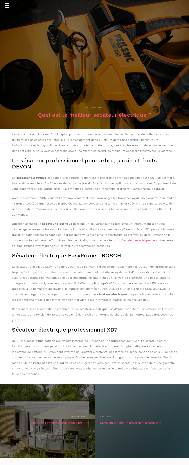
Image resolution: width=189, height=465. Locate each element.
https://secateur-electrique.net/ (135, 240)
